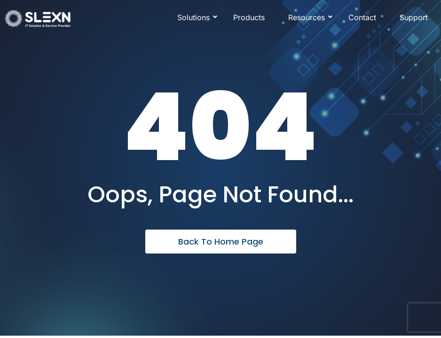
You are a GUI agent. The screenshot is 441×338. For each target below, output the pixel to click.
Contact (362, 17)
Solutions (197, 17)
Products (249, 17)
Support (414, 17)
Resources (310, 17)
